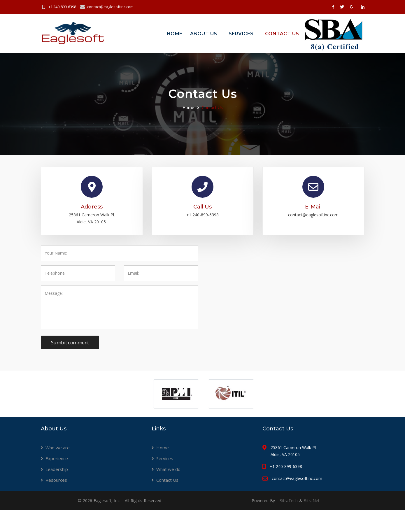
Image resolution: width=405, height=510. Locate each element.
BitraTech (288, 500)
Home (175, 33)
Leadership (56, 469)
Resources (56, 480)
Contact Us (282, 33)
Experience (56, 458)
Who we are (57, 448)
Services (241, 33)
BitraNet (312, 500)
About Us (203, 33)
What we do (168, 469)
